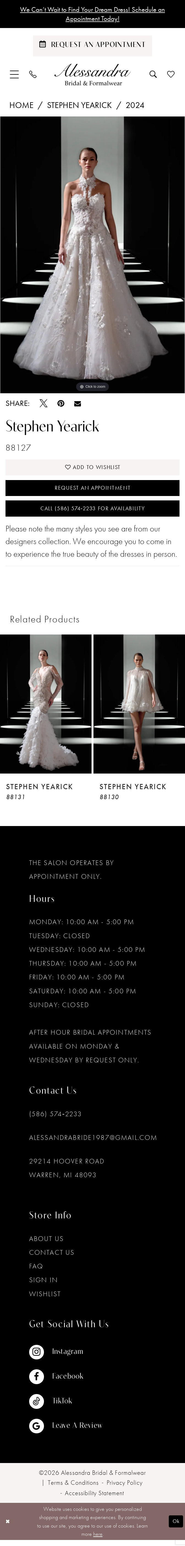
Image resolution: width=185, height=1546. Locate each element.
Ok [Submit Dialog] (175, 1527)
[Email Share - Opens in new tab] (77, 404)
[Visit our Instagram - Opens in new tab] (65, 1358)
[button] (14, 76)
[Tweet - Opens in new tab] (44, 405)
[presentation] (46, 710)
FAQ (36, 1271)
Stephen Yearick (79, 106)
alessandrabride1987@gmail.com (93, 1143)
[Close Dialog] (8, 1527)
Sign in (43, 1285)
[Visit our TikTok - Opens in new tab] (65, 1407)
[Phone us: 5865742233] (33, 76)
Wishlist (45, 1299)
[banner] (92, 76)
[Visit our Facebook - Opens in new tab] (65, 1382)
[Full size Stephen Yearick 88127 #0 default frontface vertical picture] (92, 256)
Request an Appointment (92, 491)
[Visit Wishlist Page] (171, 76)
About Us (46, 1244)
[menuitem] (14, 76)
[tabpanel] (92, 256)
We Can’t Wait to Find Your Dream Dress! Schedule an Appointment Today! (92, 14)
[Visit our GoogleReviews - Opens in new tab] (65, 1432)
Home (21, 106)
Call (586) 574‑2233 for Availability (92, 513)
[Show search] (153, 76)
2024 (135, 106)
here (98, 1539)
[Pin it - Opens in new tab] (60, 405)
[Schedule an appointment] (92, 47)
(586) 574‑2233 (55, 1119)
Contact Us (52, 1258)
